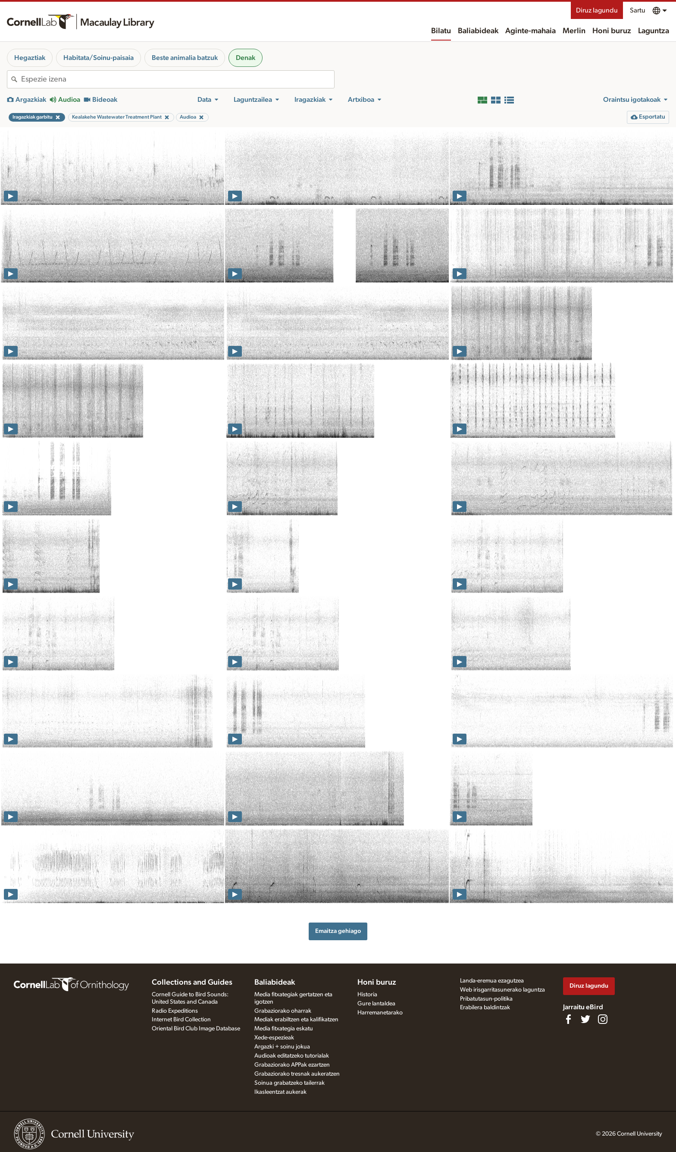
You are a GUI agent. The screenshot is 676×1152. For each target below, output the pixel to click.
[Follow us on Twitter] (585, 1019)
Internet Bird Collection (181, 1020)
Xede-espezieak (274, 1038)
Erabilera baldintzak (485, 1007)
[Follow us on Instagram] (603, 1019)
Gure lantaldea (376, 1004)
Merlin (574, 31)
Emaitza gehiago (338, 931)
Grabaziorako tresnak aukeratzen (297, 1074)
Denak (245, 57)
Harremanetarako (380, 1013)
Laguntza (653, 31)
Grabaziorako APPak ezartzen (292, 1065)
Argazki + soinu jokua (282, 1047)
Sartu (637, 10)
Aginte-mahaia (530, 31)
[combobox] (177, 79)
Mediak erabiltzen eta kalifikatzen (296, 1020)
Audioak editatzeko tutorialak (291, 1056)
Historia (367, 995)
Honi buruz (611, 31)
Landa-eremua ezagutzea (492, 981)
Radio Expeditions (175, 1011)
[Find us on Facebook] (568, 1019)
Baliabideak (478, 31)
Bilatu (441, 31)
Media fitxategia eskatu (283, 1029)
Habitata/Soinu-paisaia (98, 57)
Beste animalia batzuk (185, 57)
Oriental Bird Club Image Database (196, 1029)
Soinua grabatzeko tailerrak (289, 1083)
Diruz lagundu (597, 10)
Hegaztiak (29, 57)
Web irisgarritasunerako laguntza (502, 990)
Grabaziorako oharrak (282, 1011)
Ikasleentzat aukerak (280, 1092)
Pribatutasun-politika (486, 999)
